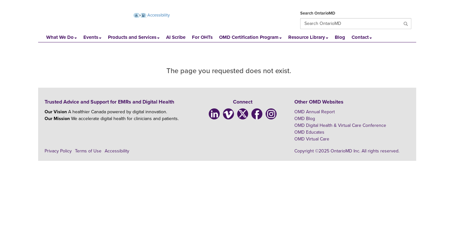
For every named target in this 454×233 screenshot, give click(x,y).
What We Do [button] (61, 37)
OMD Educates (309, 132)
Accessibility (117, 151)
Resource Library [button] (308, 37)
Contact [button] (362, 37)
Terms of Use (88, 151)
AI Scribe (175, 37)
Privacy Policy (58, 151)
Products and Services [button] (134, 37)
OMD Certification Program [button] (250, 37)
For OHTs (202, 37)
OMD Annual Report (314, 112)
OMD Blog (304, 118)
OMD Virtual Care (311, 139)
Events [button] (92, 37)
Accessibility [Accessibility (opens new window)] (151, 15)
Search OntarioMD (317, 13)
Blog (340, 37)
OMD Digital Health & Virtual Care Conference (340, 125)
